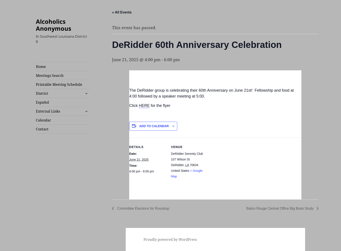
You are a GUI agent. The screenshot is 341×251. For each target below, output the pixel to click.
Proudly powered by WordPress (170, 239)
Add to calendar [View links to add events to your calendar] (154, 126)
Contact (42, 129)
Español (42, 102)
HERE (144, 105)
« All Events (122, 12)
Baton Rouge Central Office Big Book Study (280, 208)
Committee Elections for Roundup (142, 208)
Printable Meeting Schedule (59, 84)
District (42, 93)
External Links (48, 111)
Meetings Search (50, 75)
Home (41, 66)
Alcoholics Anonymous (53, 24)
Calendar (43, 120)
